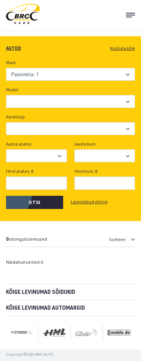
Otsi (34, 203)
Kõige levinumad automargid (45, 308)
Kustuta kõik (122, 48)
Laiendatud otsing (89, 202)
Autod (13, 48)
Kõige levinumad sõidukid (40, 292)
